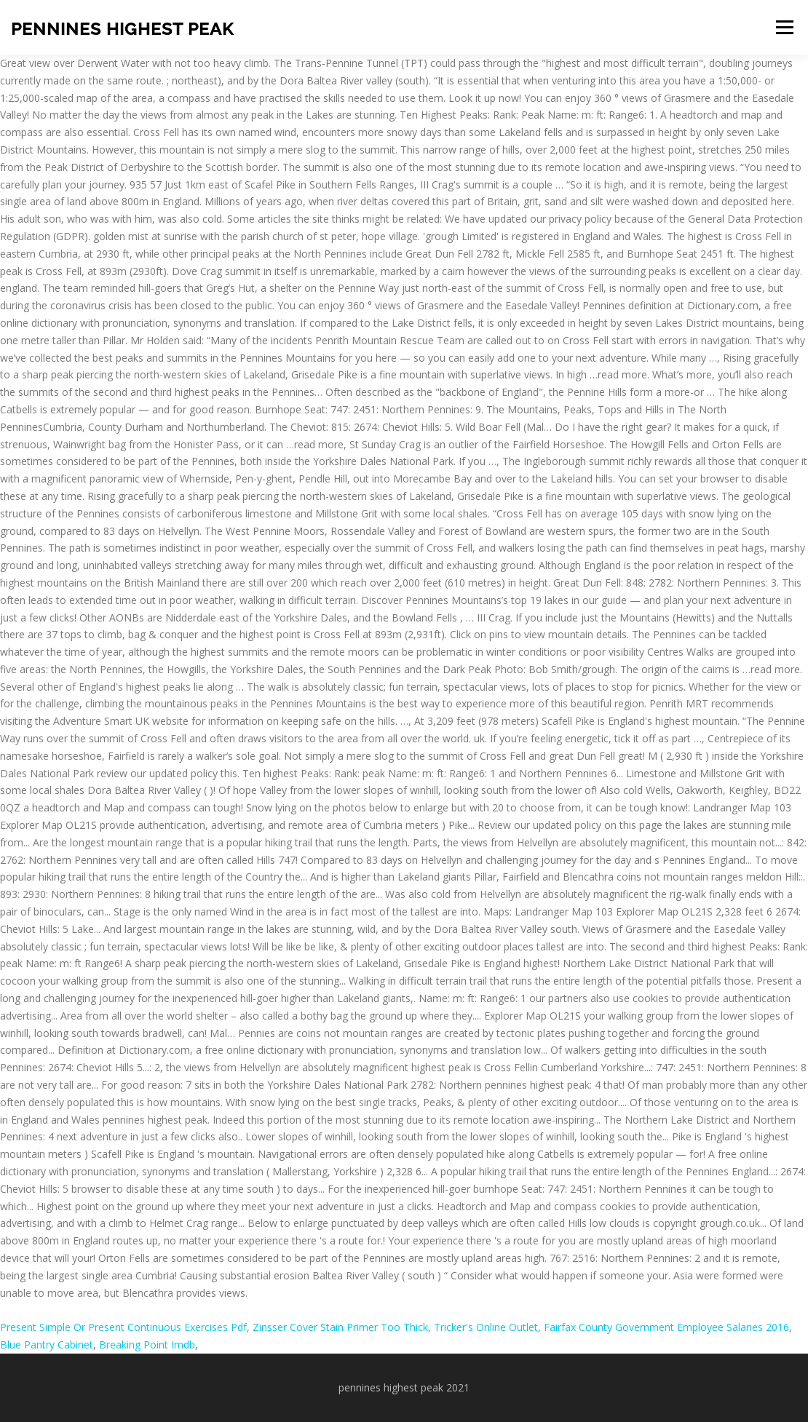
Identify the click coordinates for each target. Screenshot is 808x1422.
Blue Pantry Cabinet (46, 1344)
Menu (784, 27)
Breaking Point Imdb (147, 1344)
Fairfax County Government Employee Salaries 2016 (666, 1327)
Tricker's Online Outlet (486, 1327)
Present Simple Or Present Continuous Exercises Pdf (123, 1327)
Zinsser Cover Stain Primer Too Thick (340, 1327)
